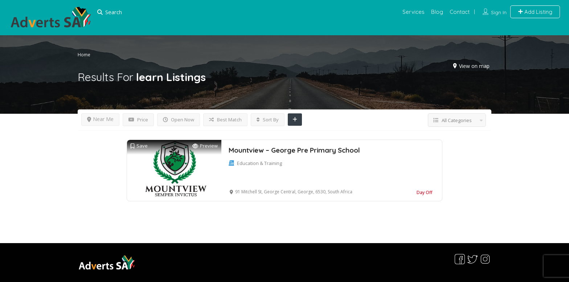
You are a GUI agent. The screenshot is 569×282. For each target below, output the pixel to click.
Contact (460, 11)
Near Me (100, 119)
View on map (474, 65)
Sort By (268, 119)
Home (84, 54)
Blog (437, 11)
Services (413, 11)
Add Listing (535, 11)
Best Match (225, 119)
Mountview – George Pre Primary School (294, 150)
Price (138, 119)
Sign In (499, 12)
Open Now (178, 119)
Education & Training (259, 163)
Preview (205, 145)
